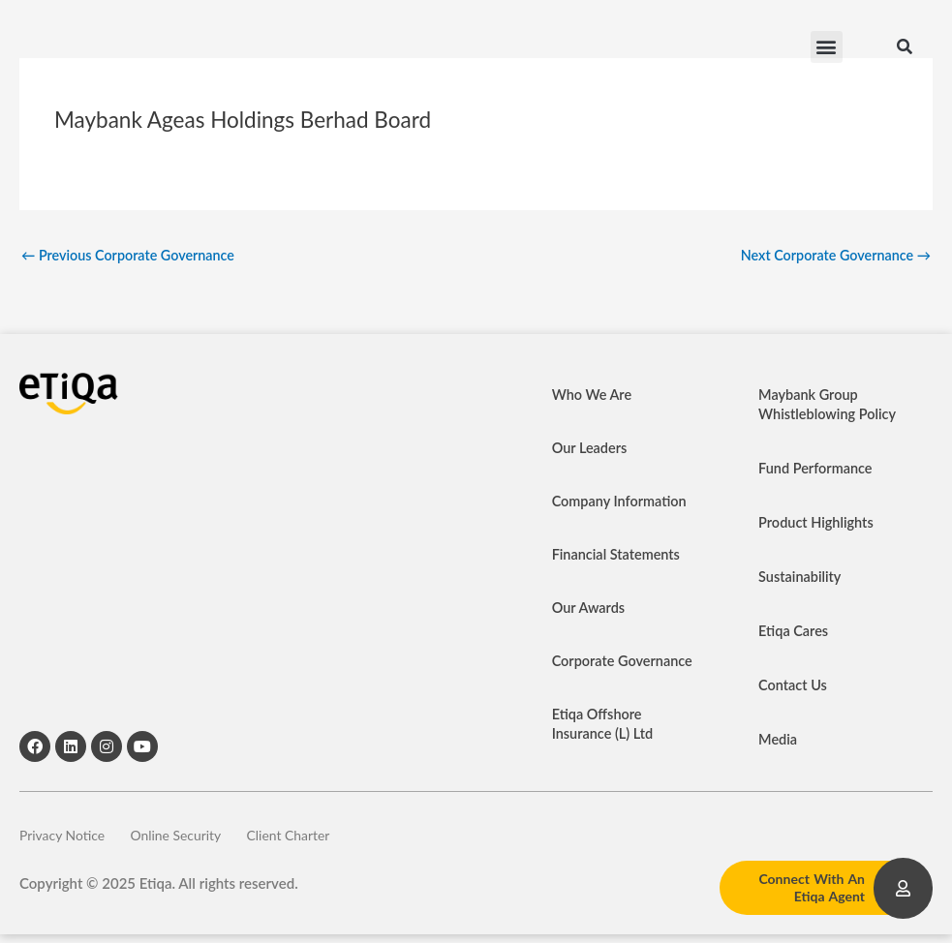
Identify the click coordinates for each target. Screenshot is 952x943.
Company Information (621, 502)
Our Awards (590, 609)
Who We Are (593, 396)
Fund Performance (817, 469)
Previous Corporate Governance (132, 255)
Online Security (196, 840)
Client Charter (326, 840)
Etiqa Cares (794, 632)
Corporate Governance (625, 662)
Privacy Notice (65, 840)
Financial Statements (618, 555)
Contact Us (793, 686)
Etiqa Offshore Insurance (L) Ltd (604, 725)
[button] (827, 49)
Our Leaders (591, 449)
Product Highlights (817, 523)
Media (778, 740)
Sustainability (801, 578)
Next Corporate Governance (831, 255)
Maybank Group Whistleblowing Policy (829, 405)
